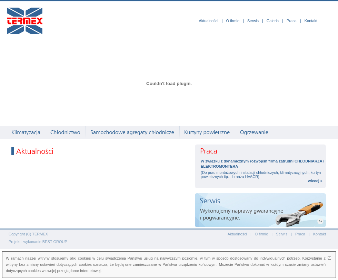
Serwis (253, 21)
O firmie (233, 21)
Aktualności (208, 21)
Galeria (273, 21)
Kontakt (311, 21)
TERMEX (40, 234)
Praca (292, 21)
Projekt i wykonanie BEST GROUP (38, 242)
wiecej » (315, 181)
